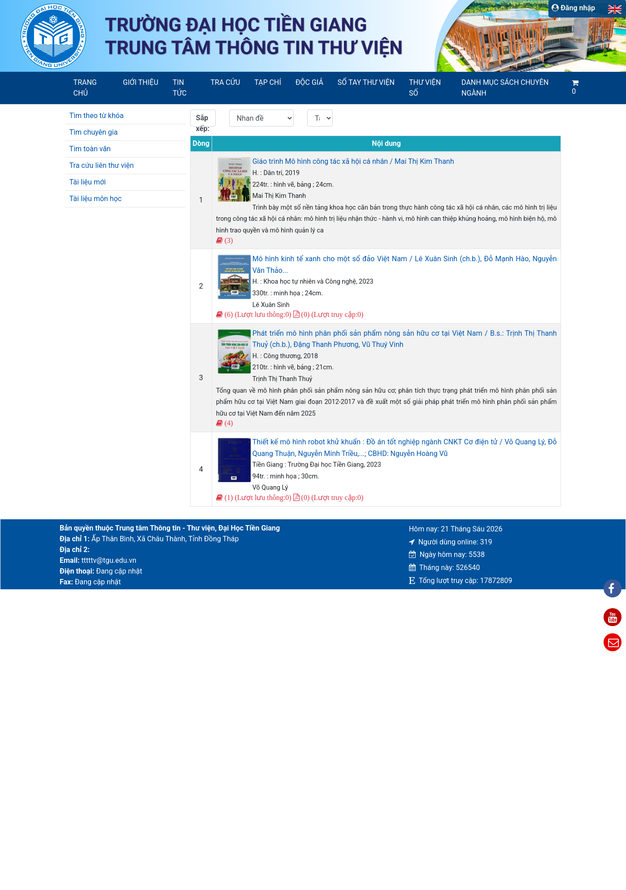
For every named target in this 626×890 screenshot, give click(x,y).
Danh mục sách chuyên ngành (504, 87)
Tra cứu (225, 82)
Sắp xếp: (202, 120)
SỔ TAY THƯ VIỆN (366, 82)
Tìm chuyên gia (94, 132)
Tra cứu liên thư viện (102, 165)
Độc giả (309, 82)
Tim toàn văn (90, 149)
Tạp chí (267, 82)
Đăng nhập (573, 8)
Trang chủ (85, 87)
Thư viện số (425, 87)
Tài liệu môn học (96, 198)
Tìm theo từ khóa (97, 115)
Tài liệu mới (88, 182)
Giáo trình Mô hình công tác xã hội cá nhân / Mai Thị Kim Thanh (353, 161)
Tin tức (180, 87)
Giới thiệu (140, 82)
